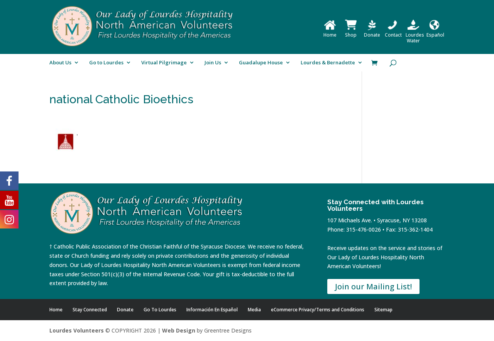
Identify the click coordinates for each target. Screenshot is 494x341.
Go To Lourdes (160, 309)
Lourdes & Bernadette (328, 63)
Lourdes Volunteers (76, 330)
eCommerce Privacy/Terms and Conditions (317, 309)
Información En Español (212, 309)
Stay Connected (90, 309)
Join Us (213, 63)
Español (435, 32)
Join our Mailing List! (373, 286)
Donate (372, 32)
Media (254, 309)
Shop (351, 32)
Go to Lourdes (106, 63)
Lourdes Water (415, 35)
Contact (393, 32)
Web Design (178, 330)
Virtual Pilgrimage (164, 63)
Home (330, 32)
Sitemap (383, 309)
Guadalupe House (261, 63)
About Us (60, 63)
